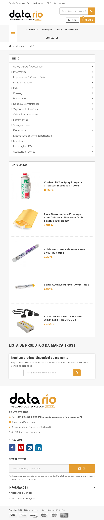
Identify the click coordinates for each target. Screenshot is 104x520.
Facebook (12, 447)
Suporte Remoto (36, 3)
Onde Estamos (17, 3)
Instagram (29, 447)
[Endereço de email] (39, 468)
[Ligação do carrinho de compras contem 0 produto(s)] (87, 20)
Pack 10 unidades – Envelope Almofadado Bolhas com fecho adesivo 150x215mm (64, 217)
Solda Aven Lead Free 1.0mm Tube (66, 284)
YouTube (21, 447)
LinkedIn (38, 447)
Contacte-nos (56, 3)
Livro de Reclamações (23, 498)
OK (82, 468)
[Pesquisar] (77, 11)
